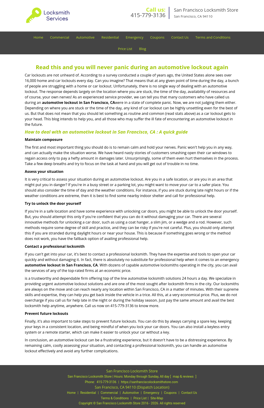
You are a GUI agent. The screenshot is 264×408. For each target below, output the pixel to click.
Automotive (85, 37)
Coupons (157, 37)
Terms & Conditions (115, 398)
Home (38, 37)
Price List (125, 48)
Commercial (59, 37)
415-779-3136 (148, 15)
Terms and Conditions (212, 37)
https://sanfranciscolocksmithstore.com (149, 382)
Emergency (134, 37)
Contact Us (180, 37)
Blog (142, 48)
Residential (110, 37)
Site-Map (157, 398)
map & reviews (183, 376)
